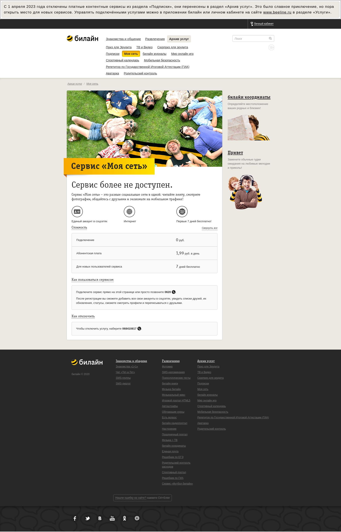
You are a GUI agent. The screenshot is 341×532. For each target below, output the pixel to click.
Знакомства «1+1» (127, 366)
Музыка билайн (171, 389)
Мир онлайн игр (182, 54)
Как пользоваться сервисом (93, 280)
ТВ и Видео (144, 47)
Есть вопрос (169, 417)
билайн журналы (154, 54)
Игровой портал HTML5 (176, 400)
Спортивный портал (174, 472)
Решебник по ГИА (173, 478)
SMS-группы (123, 377)
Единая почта (170, 451)
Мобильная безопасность (162, 60)
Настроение (169, 428)
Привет (235, 152)
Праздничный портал (175, 434)
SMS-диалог (123, 383)
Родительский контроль (140, 73)
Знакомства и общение (123, 39)
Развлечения (155, 39)
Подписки (112, 54)
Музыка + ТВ (169, 440)
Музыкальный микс (173, 394)
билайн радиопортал (174, 423)
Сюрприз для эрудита (172, 47)
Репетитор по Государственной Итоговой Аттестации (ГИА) (147, 67)
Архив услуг (179, 39)
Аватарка (112, 73)
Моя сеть (131, 54)
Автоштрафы (170, 406)
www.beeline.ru (277, 12)
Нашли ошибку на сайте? (130, 497)
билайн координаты (249, 97)
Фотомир (167, 366)
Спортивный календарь (122, 60)
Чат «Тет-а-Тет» (125, 372)
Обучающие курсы (173, 411)
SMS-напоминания (173, 372)
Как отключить (83, 316)
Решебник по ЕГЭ (173, 457)
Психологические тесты (176, 377)
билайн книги (170, 383)
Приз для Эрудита (119, 47)
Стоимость (79, 227)
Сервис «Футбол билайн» (177, 483)
